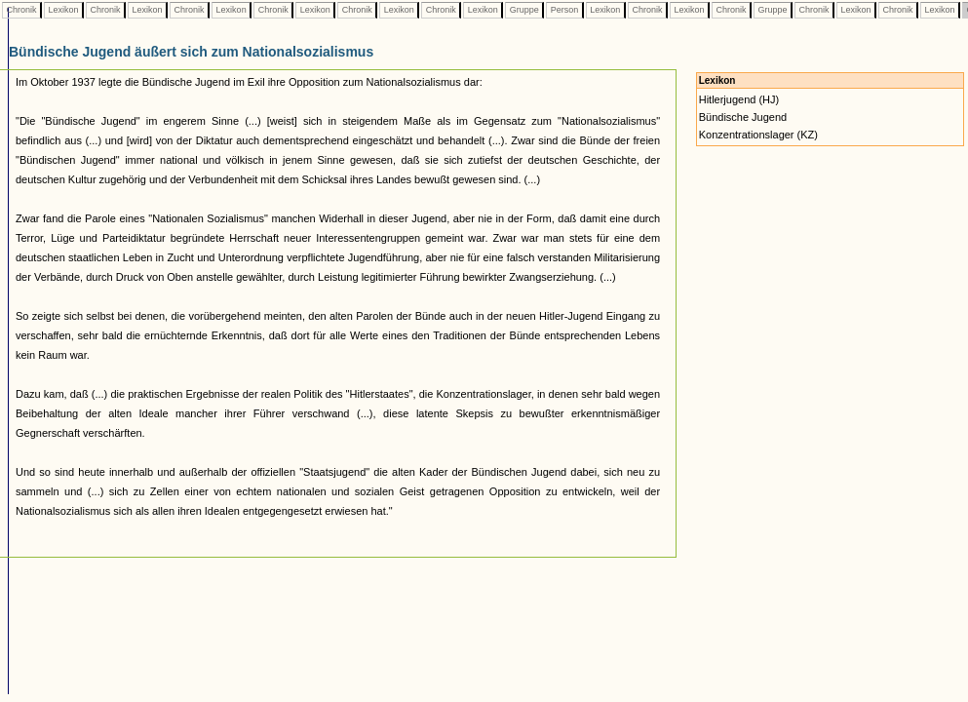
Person (564, 10)
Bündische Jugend (743, 117)
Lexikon (63, 10)
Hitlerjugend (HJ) (739, 99)
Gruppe (524, 10)
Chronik (21, 10)
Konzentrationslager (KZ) (758, 134)
